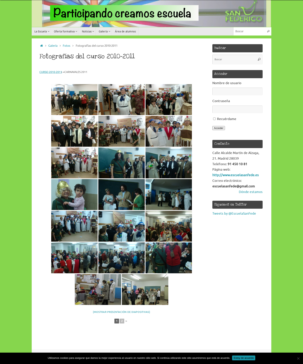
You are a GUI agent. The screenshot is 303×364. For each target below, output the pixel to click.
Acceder (218, 128)
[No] (298, 358)
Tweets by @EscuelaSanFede (234, 214)
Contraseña (221, 101)
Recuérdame (226, 119)
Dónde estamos (251, 192)
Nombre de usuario (226, 83)
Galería (53, 46)
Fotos (66, 46)
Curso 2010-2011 (50, 72)
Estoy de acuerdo (244, 357)
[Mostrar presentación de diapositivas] (121, 312)
